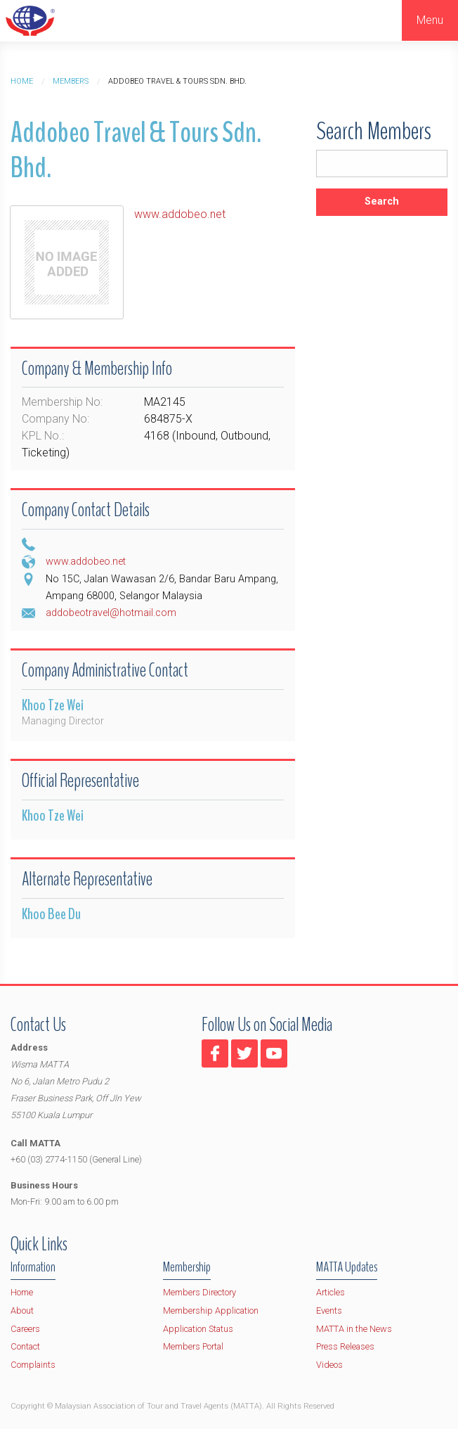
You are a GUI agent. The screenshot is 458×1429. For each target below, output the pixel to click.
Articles (330, 1292)
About (22, 1310)
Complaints (33, 1364)
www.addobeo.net (179, 214)
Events (329, 1310)
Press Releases (345, 1346)
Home (22, 81)
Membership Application (211, 1310)
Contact (25, 1346)
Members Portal (193, 1346)
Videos (329, 1364)
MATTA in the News (354, 1329)
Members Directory (199, 1292)
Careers (25, 1329)
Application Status (198, 1329)
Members (71, 81)
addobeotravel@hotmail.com (111, 613)
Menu (430, 20)
